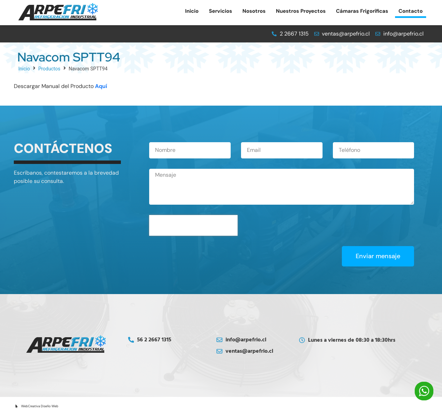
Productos (49, 68)
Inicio (24, 68)
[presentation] (193, 225)
